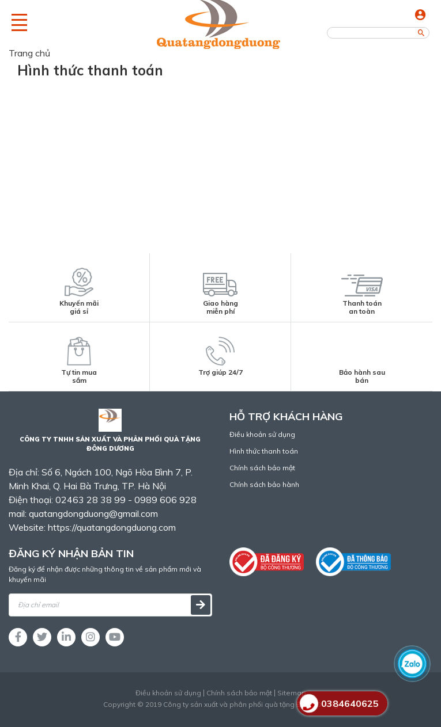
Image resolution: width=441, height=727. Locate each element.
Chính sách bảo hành (264, 484)
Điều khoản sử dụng (262, 434)
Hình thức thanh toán (263, 451)
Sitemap (291, 693)
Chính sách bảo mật (262, 467)
